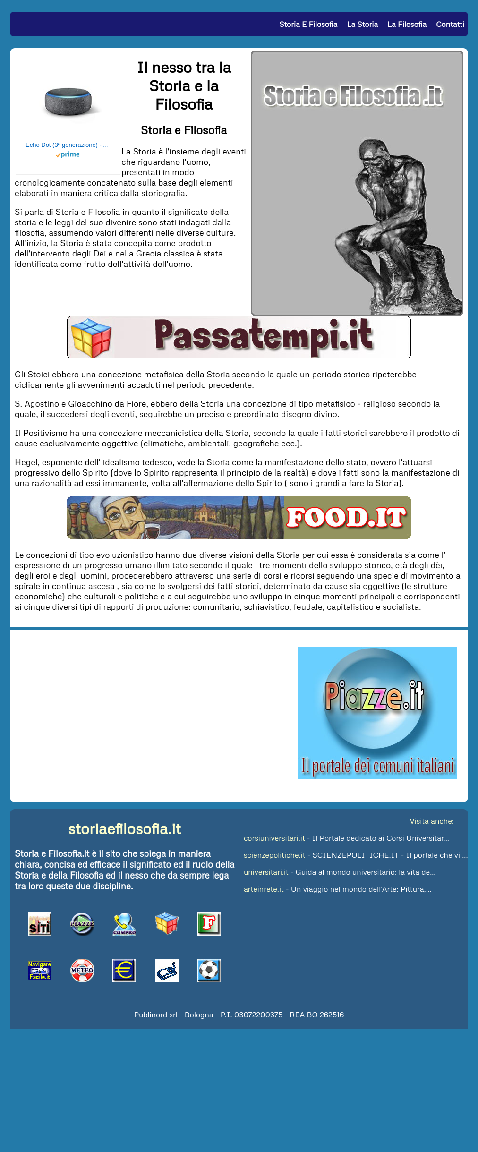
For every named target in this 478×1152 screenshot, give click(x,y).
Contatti (450, 24)
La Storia (362, 24)
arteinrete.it (264, 889)
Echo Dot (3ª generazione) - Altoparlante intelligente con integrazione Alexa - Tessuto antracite (68, 144)
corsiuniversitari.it (274, 838)
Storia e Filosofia (308, 24)
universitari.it (266, 872)
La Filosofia (407, 24)
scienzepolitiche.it (274, 855)
